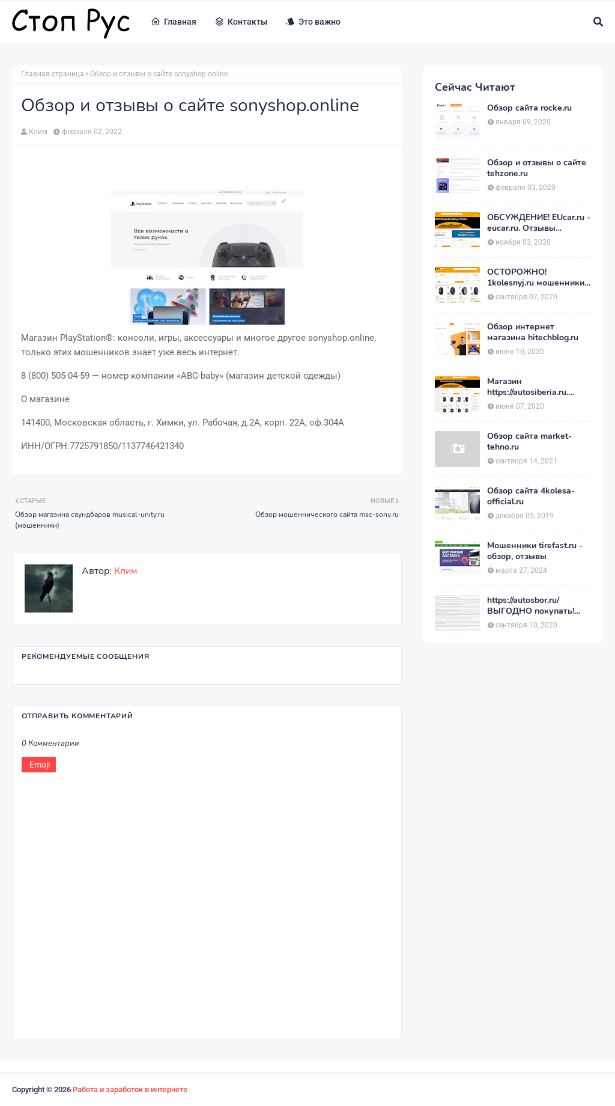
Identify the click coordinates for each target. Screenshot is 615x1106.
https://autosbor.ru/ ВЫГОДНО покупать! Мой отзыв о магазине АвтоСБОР (533, 606)
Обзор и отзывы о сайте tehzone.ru (536, 168)
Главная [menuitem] (173, 21)
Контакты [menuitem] (240, 21)
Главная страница (52, 74)
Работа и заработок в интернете (130, 1089)
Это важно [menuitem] (313, 21)
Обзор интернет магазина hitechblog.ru (532, 332)
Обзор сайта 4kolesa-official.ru (531, 496)
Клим (38, 131)
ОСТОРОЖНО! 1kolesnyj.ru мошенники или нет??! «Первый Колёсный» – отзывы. (535, 278)
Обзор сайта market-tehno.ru (529, 442)
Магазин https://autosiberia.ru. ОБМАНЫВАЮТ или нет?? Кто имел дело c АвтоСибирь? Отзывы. (532, 387)
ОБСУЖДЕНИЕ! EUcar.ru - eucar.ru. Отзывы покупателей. (538, 223)
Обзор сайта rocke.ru (529, 108)
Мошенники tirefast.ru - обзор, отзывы (535, 551)
